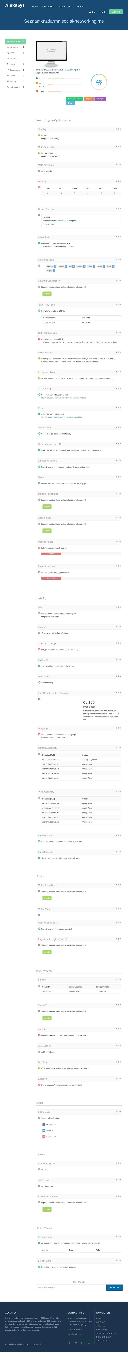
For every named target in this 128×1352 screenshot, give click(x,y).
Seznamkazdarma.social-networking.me (58, 69)
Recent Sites (65, 6)
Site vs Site (48, 6)
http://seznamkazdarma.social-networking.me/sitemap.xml (63, 398)
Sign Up (116, 11)
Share (70, 103)
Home (35, 6)
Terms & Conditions (106, 1333)
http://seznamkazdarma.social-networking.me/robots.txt (62, 417)
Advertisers (102, 1341)
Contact (80, 6)
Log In (103, 11)
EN (93, 11)
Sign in (47, 294)
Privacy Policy (103, 1337)
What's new (102, 1330)
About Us (100, 1326)
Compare (100, 99)
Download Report (74, 99)
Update (89, 99)
